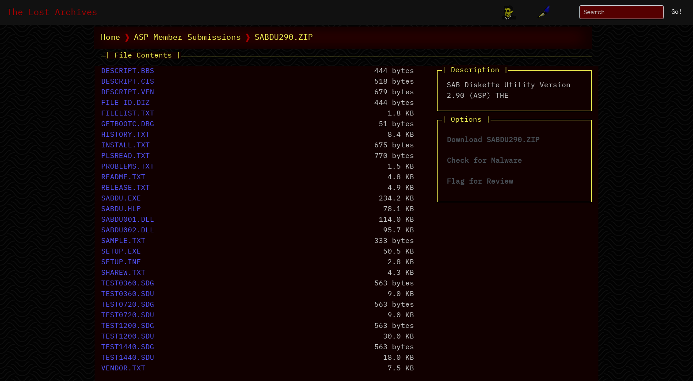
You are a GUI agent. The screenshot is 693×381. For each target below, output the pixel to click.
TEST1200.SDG (127, 326)
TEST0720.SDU (127, 315)
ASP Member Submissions (187, 38)
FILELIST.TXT (127, 113)
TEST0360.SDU (127, 294)
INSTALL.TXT (125, 145)
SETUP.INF (121, 262)
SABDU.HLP (121, 209)
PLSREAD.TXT (125, 156)
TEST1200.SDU (127, 336)
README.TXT (123, 177)
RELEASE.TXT (125, 188)
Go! (676, 12)
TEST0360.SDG (127, 283)
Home (110, 38)
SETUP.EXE (121, 251)
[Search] (621, 12)
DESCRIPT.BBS (127, 71)
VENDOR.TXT (123, 368)
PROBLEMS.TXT (127, 166)
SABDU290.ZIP (284, 38)
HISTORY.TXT (125, 135)
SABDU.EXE (121, 198)
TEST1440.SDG (127, 347)
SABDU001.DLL (127, 219)
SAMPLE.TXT (123, 241)
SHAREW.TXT (123, 273)
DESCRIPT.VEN (127, 92)
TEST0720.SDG (127, 304)
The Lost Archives (52, 12)
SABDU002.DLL (127, 230)
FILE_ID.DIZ (125, 103)
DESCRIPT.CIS (127, 81)
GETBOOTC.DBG (127, 124)
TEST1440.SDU (127, 358)
